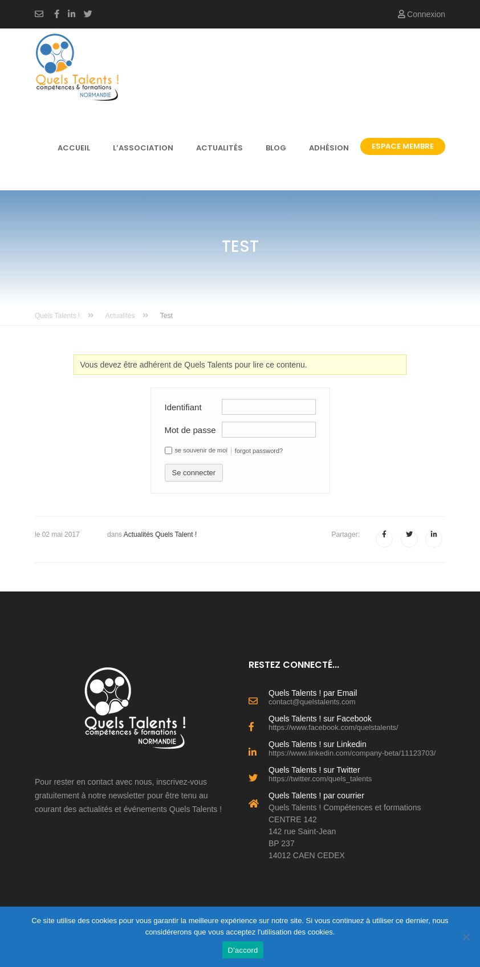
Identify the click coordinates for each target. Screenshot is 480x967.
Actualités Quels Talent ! (160, 534)
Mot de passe (190, 430)
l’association (143, 147)
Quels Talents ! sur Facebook (357, 722)
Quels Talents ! (64, 316)
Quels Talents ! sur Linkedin (357, 748)
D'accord (243, 950)
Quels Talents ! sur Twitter (357, 773)
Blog (276, 147)
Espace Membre (403, 146)
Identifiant (183, 407)
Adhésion (329, 147)
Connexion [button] (421, 14)
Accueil (74, 147)
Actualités (219, 147)
